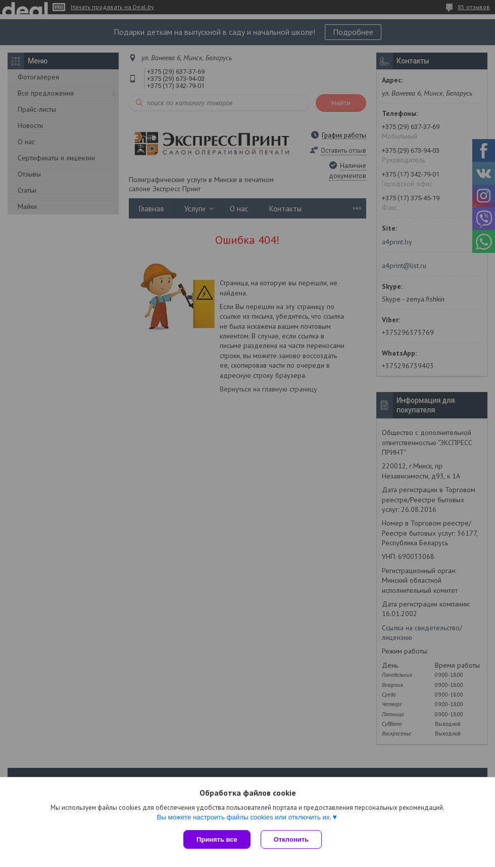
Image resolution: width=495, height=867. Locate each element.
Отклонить (291, 839)
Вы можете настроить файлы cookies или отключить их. (244, 817)
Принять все (216, 839)
